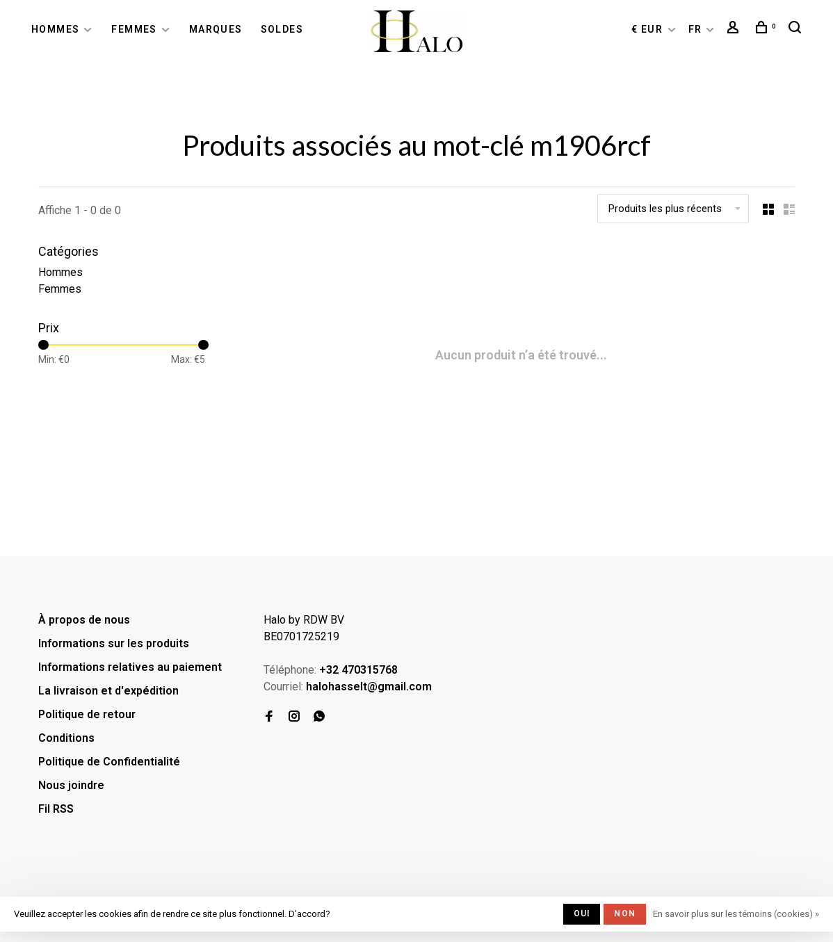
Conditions (66, 738)
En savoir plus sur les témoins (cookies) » (736, 914)
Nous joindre (71, 785)
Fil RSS (56, 808)
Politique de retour (87, 714)
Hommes (55, 29)
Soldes (282, 29)
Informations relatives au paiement (130, 667)
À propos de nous (84, 619)
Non (625, 913)
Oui (582, 913)
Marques (216, 29)
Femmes (133, 29)
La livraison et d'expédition (108, 690)
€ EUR (648, 29)
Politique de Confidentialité (109, 761)
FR (695, 29)
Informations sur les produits (113, 643)
